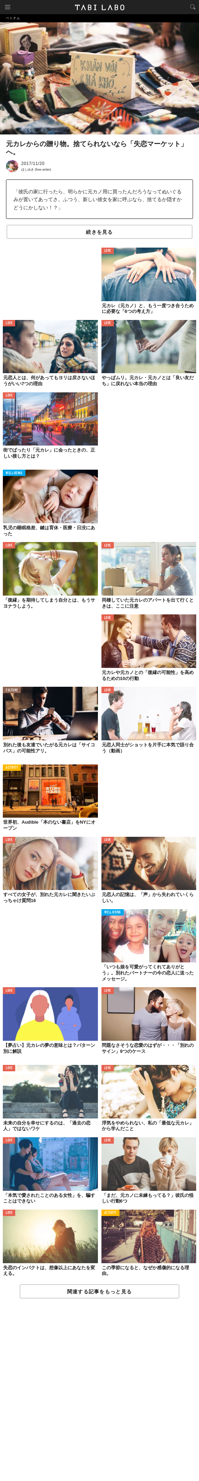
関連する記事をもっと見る (99, 1291)
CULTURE (12, 690)
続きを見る (99, 232)
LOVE (107, 251)
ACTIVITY (12, 768)
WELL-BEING (14, 473)
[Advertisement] (99, 1390)
